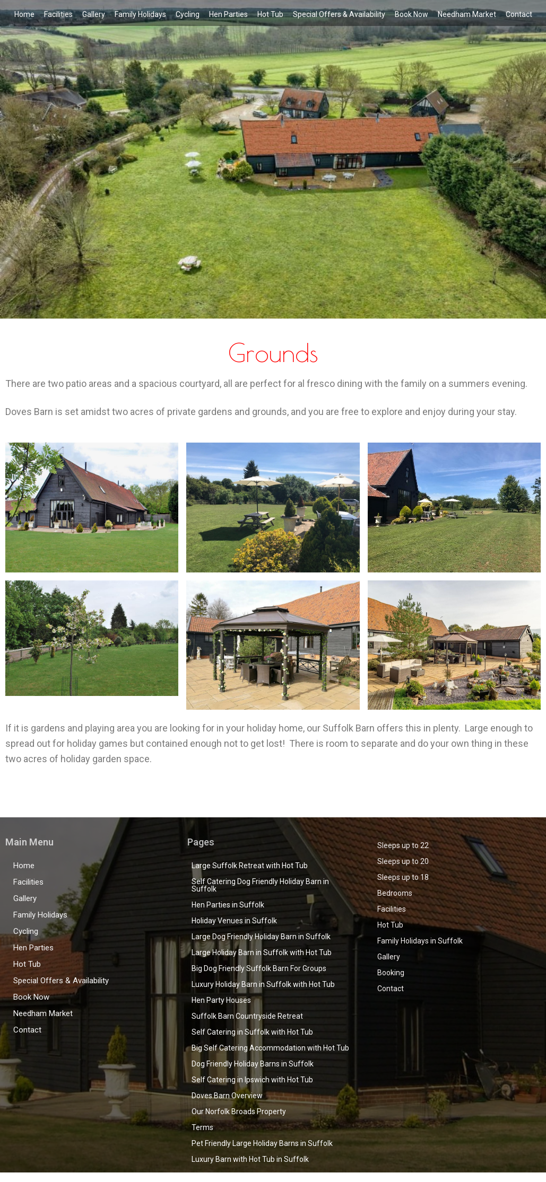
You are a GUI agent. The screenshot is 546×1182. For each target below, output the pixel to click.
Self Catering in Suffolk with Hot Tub (252, 1032)
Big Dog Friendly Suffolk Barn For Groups (259, 968)
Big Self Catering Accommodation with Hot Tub (270, 1048)
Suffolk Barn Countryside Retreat (247, 1016)
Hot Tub (270, 14)
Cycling (188, 14)
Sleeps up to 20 (403, 861)
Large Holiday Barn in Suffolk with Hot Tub (262, 952)
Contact (519, 14)
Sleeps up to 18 (403, 877)
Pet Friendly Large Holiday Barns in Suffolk (262, 1143)
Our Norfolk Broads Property (239, 1111)
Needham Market (467, 14)
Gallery (93, 14)
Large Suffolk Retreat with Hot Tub (250, 865)
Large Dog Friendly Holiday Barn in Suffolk (261, 936)
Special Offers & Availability (339, 14)
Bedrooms (394, 893)
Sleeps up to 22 (403, 845)
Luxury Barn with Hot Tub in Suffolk (250, 1159)
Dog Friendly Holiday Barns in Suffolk (253, 1064)
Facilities (58, 14)
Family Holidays (140, 14)
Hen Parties (228, 14)
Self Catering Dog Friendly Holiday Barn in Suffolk (260, 885)
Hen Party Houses (221, 1000)
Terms (202, 1127)
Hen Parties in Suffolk (228, 905)
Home (24, 14)
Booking (390, 972)
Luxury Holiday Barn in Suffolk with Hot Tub (263, 984)
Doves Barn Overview (227, 1095)
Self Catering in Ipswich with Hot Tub (252, 1079)
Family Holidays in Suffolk (420, 941)
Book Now (411, 14)
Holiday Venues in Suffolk (234, 920)
